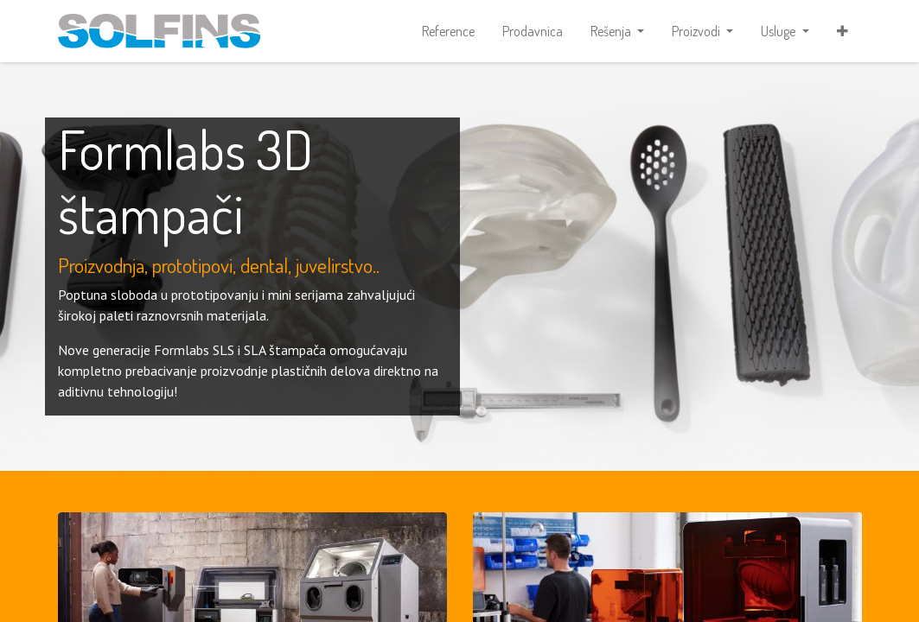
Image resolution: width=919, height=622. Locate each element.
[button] (842, 31)
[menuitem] (448, 31)
